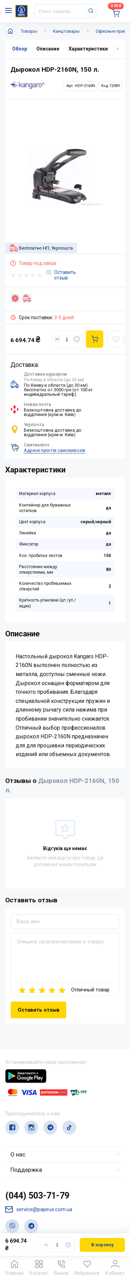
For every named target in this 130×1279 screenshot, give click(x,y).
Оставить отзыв (61, 275)
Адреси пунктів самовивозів (54, 450)
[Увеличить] (76, 339)
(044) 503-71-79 (37, 1196)
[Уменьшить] (57, 339)
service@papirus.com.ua (38, 1209)
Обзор (19, 49)
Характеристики (88, 49)
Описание (47, 49)
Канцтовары (66, 31)
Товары (29, 31)
